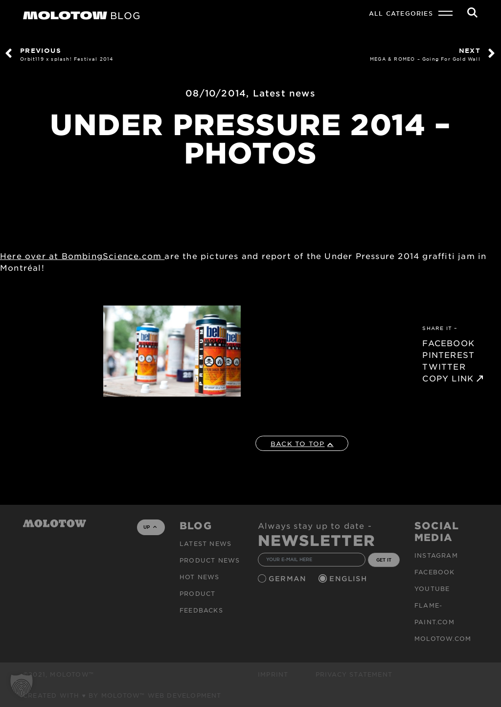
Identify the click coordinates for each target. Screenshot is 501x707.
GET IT (383, 560)
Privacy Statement (354, 674)
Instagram (436, 555)
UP (150, 527)
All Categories (401, 13)
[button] (21, 685)
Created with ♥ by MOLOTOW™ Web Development (122, 695)
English (349, 578)
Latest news (284, 93)
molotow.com (442, 638)
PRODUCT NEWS (210, 560)
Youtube (432, 588)
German (289, 578)
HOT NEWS (200, 577)
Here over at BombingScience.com (82, 255)
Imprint (273, 674)
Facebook (434, 572)
